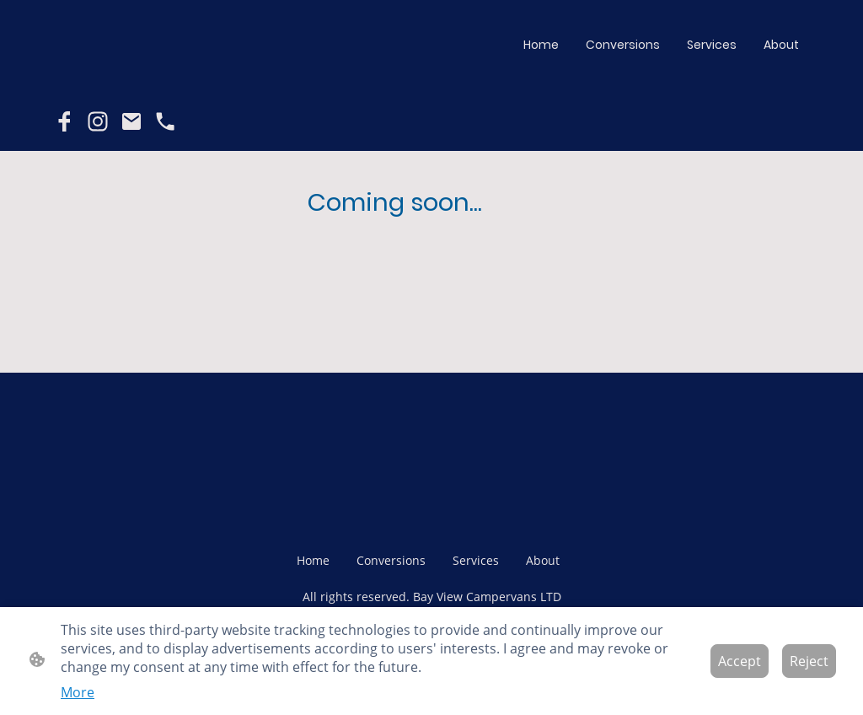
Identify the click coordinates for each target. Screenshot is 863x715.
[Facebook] (64, 121)
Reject (809, 661)
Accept (739, 661)
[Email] (131, 121)
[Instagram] (98, 121)
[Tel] (165, 121)
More (77, 692)
